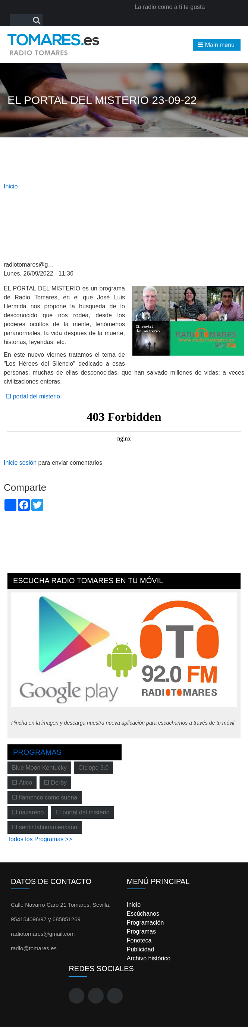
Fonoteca (139, 940)
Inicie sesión (20, 463)
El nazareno (28, 812)
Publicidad (140, 949)
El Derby (55, 782)
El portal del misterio (33, 396)
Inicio (11, 186)
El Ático (22, 782)
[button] (217, 45)
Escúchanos (143, 913)
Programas (37, 752)
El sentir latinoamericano (44, 827)
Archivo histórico (148, 958)
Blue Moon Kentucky (39, 767)
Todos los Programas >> (39, 839)
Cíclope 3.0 (93, 767)
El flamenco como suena (44, 797)
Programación (145, 922)
